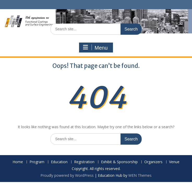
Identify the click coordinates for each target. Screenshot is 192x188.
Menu (95, 47)
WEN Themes (140, 175)
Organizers (153, 162)
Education (59, 162)
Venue (174, 162)
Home (18, 162)
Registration (84, 162)
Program (36, 162)
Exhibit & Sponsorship (119, 162)
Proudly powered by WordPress (67, 175)
